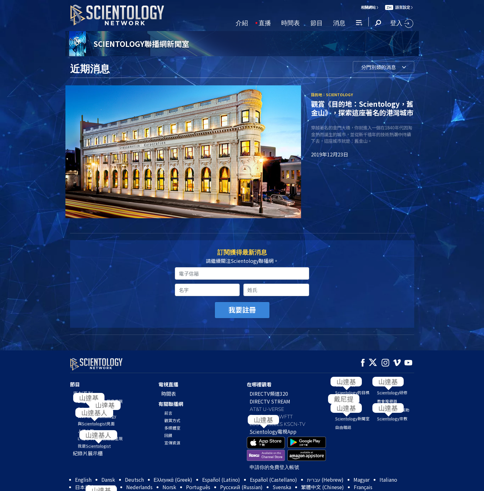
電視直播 (168, 384)
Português (198, 487)
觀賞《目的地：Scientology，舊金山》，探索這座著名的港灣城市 (362, 108)
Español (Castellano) (273, 479)
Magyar (361, 479)
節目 (316, 22)
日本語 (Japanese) (95, 487)
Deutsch (134, 479)
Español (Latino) (221, 479)
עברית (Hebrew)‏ (325, 479)
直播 (265, 22)
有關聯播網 (170, 404)
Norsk (169, 487)
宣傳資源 (172, 443)
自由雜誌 (343, 427)
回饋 (168, 435)
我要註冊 (242, 309)
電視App (273, 431)
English (83, 479)
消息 (339, 22)
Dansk (108, 479)
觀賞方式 (172, 420)
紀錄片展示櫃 (88, 453)
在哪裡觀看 (259, 384)
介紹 (242, 22)
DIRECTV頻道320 (269, 393)
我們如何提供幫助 (393, 410)
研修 (392, 392)
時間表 (290, 22)
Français (363, 487)
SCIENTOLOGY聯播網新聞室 (141, 43)
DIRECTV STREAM (270, 401)
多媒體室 (172, 428)
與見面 (96, 423)
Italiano (388, 479)
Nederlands (139, 487)
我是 (94, 446)
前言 (168, 413)
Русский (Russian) (241, 487)
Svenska (282, 487)
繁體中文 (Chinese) (322, 487)
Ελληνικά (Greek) (173, 479)
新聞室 (352, 418)
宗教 (392, 418)
